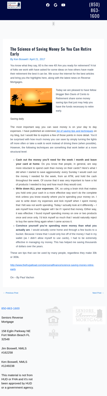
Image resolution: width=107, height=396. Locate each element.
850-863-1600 (10, 308)
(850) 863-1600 (94, 10)
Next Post (98, 293)
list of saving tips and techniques (74, 131)
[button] (53, 24)
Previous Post (10, 293)
